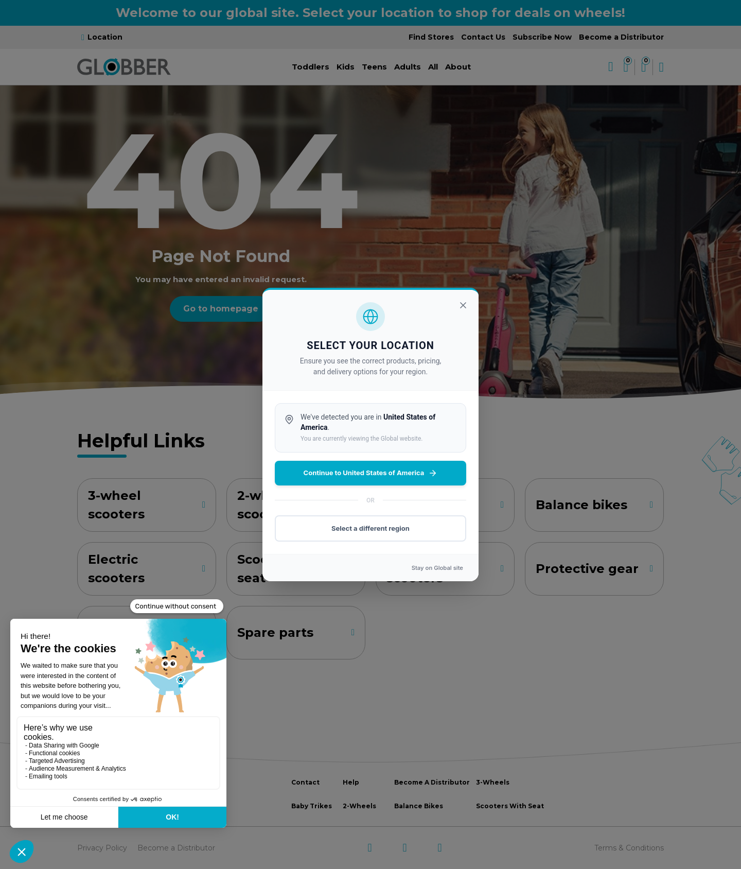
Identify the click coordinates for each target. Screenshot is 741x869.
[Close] (463, 305)
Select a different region (370, 528)
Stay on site (437, 567)
